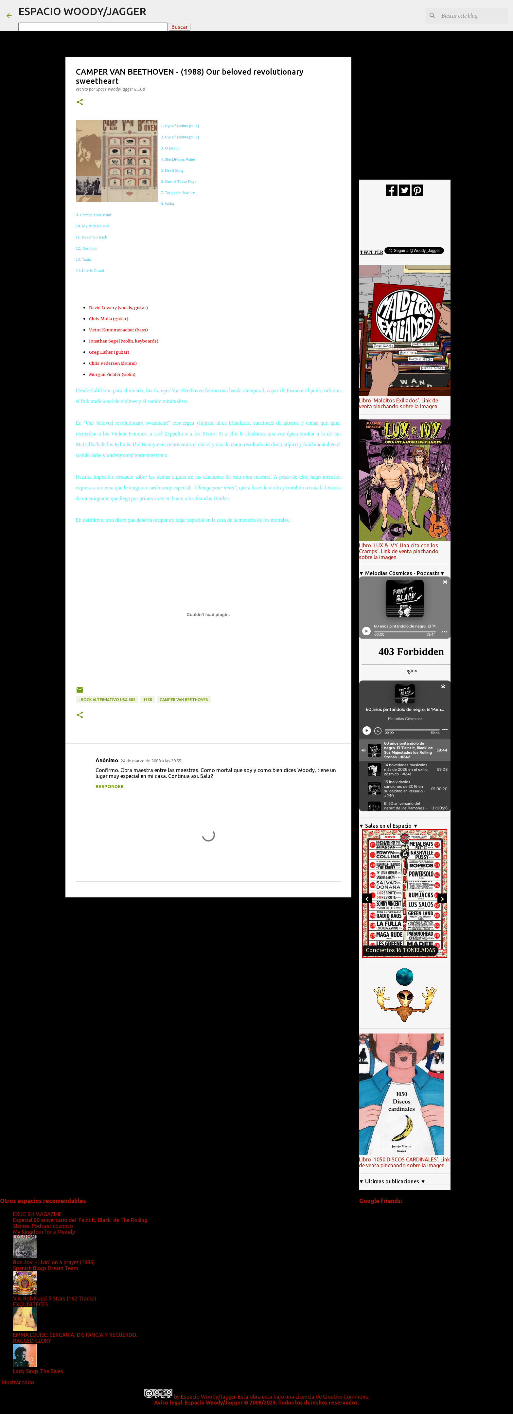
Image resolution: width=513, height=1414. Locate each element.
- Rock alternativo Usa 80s (107, 700)
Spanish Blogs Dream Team (45, 1268)
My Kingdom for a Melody (44, 1232)
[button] (80, 102)
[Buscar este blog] (473, 16)
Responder (110, 786)
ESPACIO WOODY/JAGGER (82, 11)
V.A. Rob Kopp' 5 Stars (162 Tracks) (54, 1298)
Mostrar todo (18, 1382)
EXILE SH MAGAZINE (37, 1214)
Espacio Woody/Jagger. (209, 1397)
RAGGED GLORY (32, 1341)
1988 (147, 700)
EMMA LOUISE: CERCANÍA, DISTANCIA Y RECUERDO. (75, 1335)
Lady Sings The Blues (38, 1371)
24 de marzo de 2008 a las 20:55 (151, 760)
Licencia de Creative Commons (331, 1397)
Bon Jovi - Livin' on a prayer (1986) (54, 1262)
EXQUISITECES (30, 1304)
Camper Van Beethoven (184, 700)
